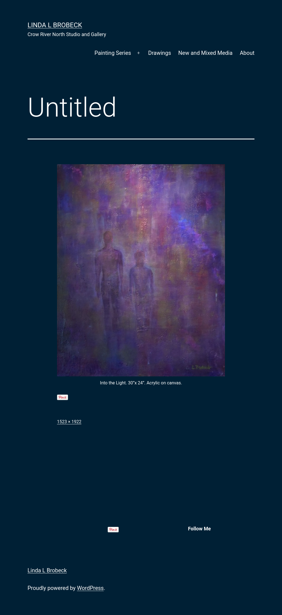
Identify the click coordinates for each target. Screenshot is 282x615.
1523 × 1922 (69, 421)
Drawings (159, 53)
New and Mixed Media (205, 53)
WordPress (90, 588)
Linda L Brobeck (55, 25)
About (247, 53)
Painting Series (112, 53)
